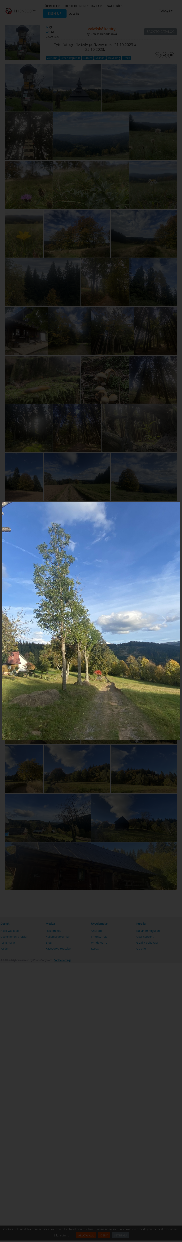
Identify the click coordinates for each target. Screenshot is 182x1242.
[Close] (179, 503)
